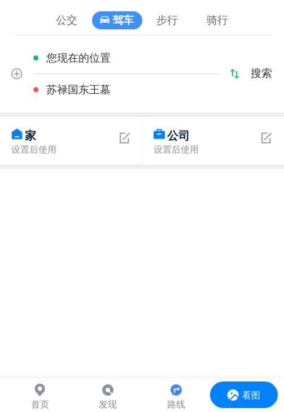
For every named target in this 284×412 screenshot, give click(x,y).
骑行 (217, 20)
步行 (167, 20)
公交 (66, 20)
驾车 (123, 20)
